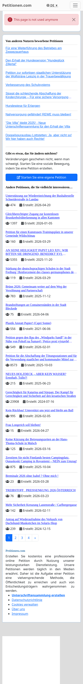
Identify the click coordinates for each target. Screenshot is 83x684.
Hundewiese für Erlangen (23, 105)
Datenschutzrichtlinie (27, 600)
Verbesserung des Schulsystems (28, 84)
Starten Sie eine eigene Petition (41, 177)
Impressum (20, 614)
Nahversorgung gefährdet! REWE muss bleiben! (38, 114)
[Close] (73, 19)
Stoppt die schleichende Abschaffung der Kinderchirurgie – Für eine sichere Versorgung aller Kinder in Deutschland (37, 97)
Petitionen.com (17, 5)
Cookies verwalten (25, 604)
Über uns (18, 609)
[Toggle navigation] (75, 5)
